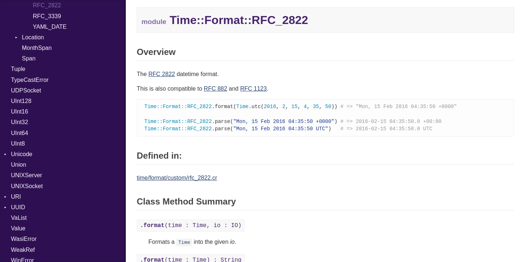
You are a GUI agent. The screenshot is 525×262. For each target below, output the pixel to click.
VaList (19, 218)
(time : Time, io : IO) (190, 227)
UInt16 (19, 111)
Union (18, 165)
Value (18, 228)
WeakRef (23, 250)
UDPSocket (26, 90)
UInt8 (18, 143)
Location (33, 37)
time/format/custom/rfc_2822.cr (177, 179)
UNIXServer (26, 175)
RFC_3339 (47, 16)
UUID (18, 207)
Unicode (21, 154)
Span (28, 58)
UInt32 (19, 122)
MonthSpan (37, 48)
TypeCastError (29, 80)
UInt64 (19, 133)
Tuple (18, 69)
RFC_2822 (47, 5)
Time (184, 244)
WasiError (24, 239)
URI (16, 197)
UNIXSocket (27, 186)
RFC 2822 (161, 74)
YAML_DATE (50, 27)
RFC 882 (215, 89)
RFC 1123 (253, 89)
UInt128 (21, 101)
